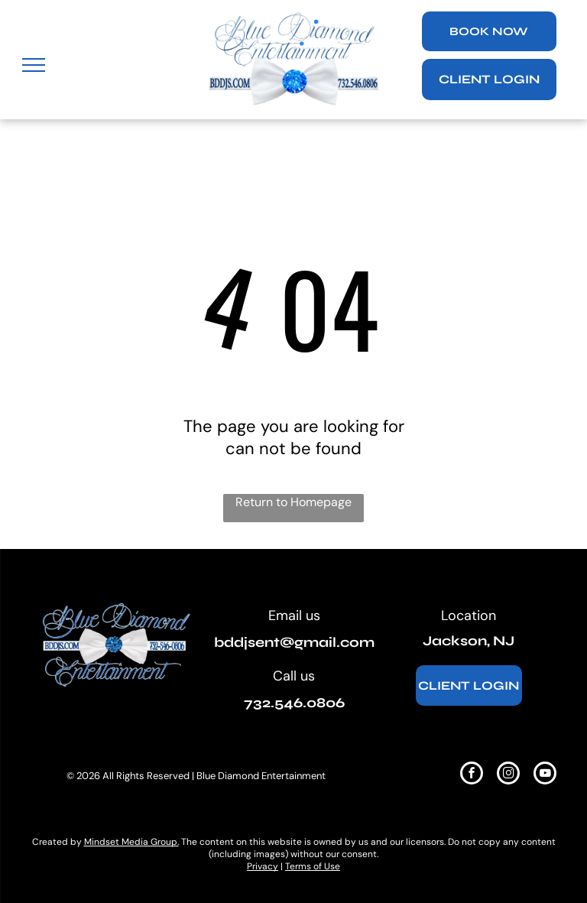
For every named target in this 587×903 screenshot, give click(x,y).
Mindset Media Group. (131, 842)
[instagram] (508, 775)
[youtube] (544, 775)
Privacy (262, 866)
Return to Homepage (293, 502)
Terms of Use (312, 866)
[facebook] (471, 775)
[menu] (34, 65)
